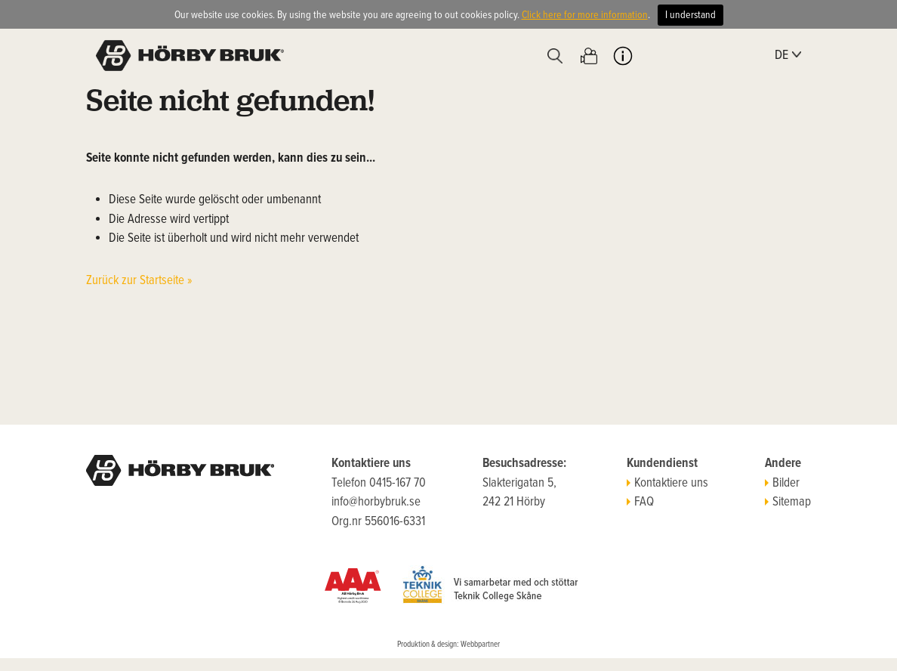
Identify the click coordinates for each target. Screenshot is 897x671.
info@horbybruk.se (376, 502)
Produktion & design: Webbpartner (448, 644)
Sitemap (788, 502)
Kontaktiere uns (667, 483)
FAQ (640, 502)
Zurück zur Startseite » (139, 281)
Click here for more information (585, 15)
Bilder (782, 483)
